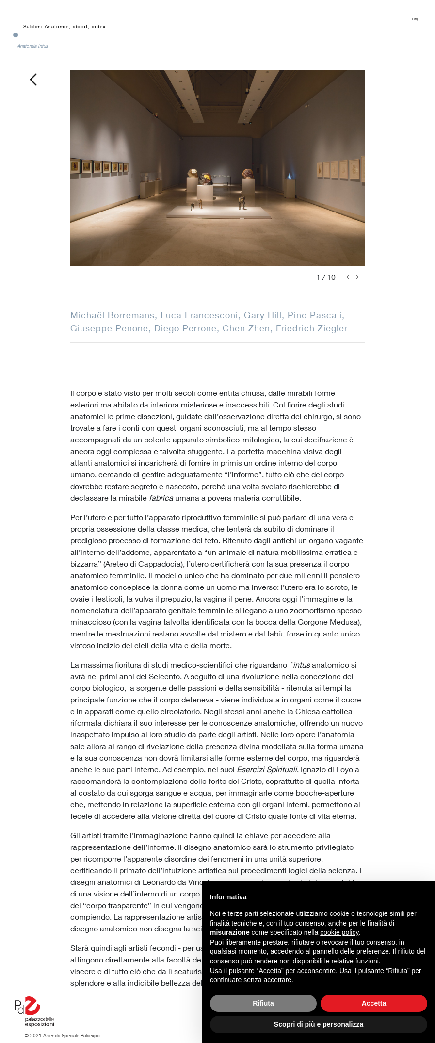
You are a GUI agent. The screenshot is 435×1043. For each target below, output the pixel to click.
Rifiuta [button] (263, 1003)
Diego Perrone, (188, 328)
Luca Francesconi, (202, 315)
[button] (347, 277)
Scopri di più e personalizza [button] (318, 1024)
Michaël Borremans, (115, 315)
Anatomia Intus (32, 46)
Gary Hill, (266, 315)
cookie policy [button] (339, 932)
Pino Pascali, (316, 315)
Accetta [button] (374, 1003)
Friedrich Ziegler (312, 328)
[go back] (33, 78)
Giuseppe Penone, (112, 328)
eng (415, 18)
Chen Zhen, (249, 328)
